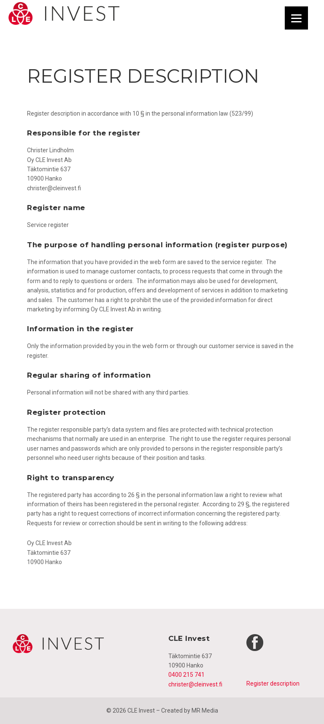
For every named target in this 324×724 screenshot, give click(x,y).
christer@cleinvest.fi (195, 684)
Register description (273, 683)
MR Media (205, 710)
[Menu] (296, 18)
